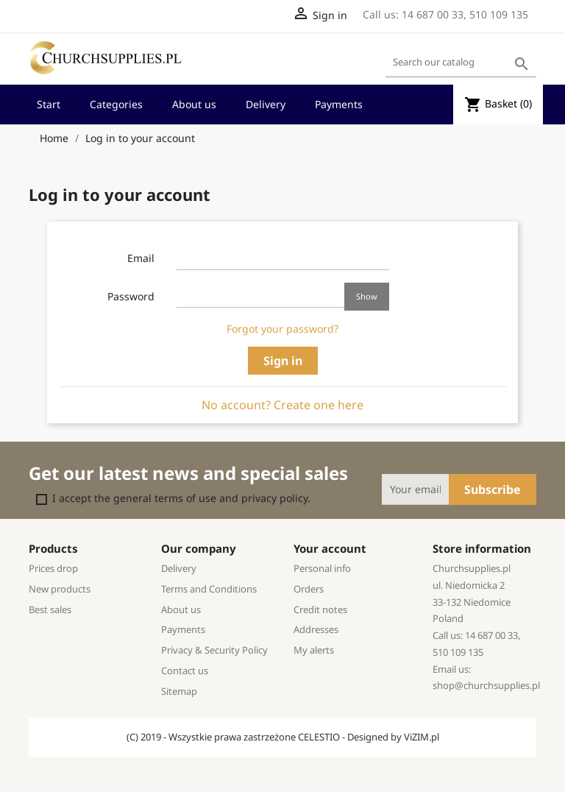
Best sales (50, 609)
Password (130, 296)
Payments (339, 104)
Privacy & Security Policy (214, 650)
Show (366, 296)
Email (140, 258)
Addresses (316, 629)
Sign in (282, 361)
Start (48, 104)
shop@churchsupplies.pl (486, 685)
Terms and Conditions (209, 588)
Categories (116, 104)
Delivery (265, 104)
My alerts (314, 650)
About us (194, 104)
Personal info (322, 568)
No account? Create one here (282, 405)
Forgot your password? (282, 329)
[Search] (460, 63)
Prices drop (53, 568)
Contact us (184, 670)
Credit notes (320, 609)
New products (59, 588)
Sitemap (179, 691)
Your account (330, 548)
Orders (309, 588)
